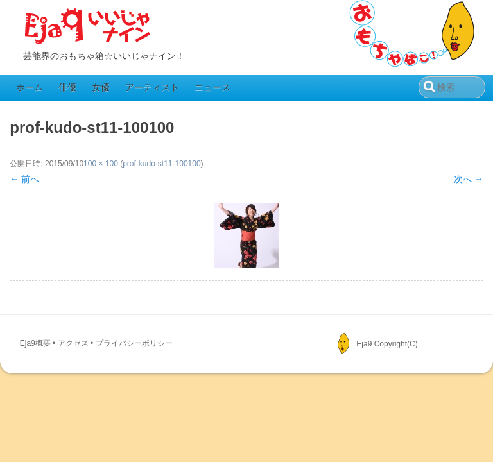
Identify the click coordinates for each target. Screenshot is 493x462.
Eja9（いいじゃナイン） (88, 27)
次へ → (468, 179)
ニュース (212, 87)
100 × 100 (100, 163)
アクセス (73, 343)
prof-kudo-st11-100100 (161, 163)
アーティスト (152, 87)
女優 (101, 87)
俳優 (67, 87)
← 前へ (24, 179)
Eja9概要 (35, 343)
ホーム (29, 87)
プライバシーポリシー (134, 343)
